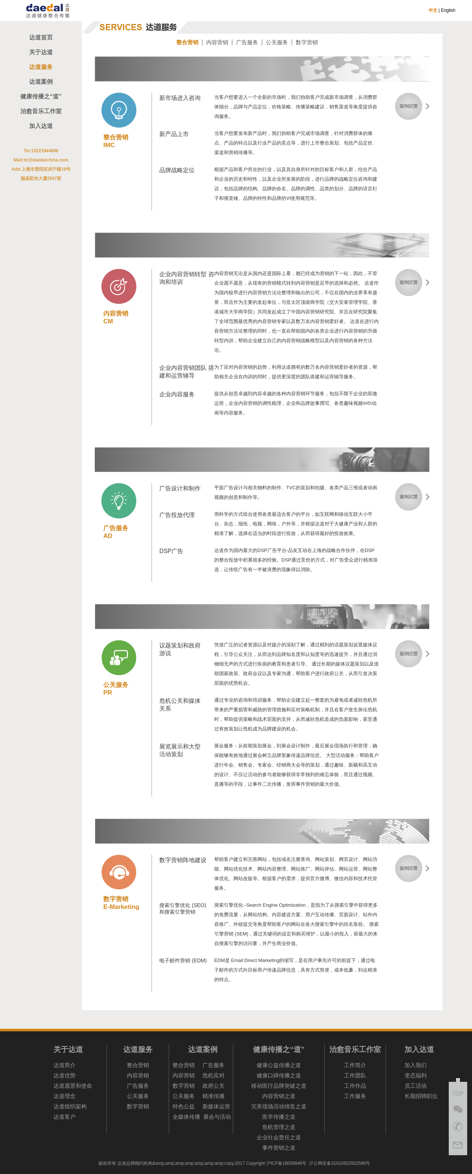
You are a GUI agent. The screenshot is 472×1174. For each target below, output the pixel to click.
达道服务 (41, 67)
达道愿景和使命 (72, 1086)
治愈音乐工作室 (41, 111)
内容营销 (217, 42)
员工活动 (416, 1086)
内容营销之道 (278, 1096)
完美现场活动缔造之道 (278, 1106)
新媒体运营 (216, 1106)
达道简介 (64, 1065)
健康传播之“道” (41, 96)
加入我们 (416, 1065)
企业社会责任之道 (279, 1137)
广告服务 (247, 42)
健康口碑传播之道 (279, 1075)
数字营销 (307, 42)
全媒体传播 (186, 1117)
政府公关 (213, 1086)
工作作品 (355, 1086)
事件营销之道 (278, 1148)
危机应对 (213, 1075)
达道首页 (41, 37)
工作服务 (355, 1096)
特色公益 (184, 1106)
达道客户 (64, 1117)
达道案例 (41, 82)
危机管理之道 (278, 1127)
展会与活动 (217, 1117)
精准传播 (213, 1096)
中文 (432, 10)
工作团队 (355, 1075)
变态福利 (416, 1075)
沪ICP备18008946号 (286, 1163)
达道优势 (64, 1075)
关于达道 (41, 52)
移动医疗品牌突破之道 (278, 1086)
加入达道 (41, 126)
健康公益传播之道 (279, 1065)
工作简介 (355, 1065)
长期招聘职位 (421, 1096)
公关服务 (277, 42)
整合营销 (187, 42)
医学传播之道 (278, 1117)
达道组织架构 (70, 1106)
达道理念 (64, 1096)
